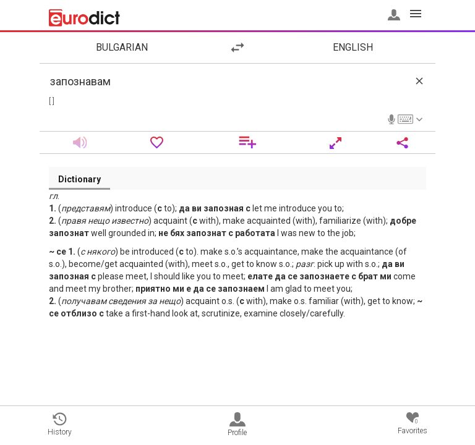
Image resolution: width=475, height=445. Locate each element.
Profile (237, 424)
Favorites (412, 423)
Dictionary (79, 179)
